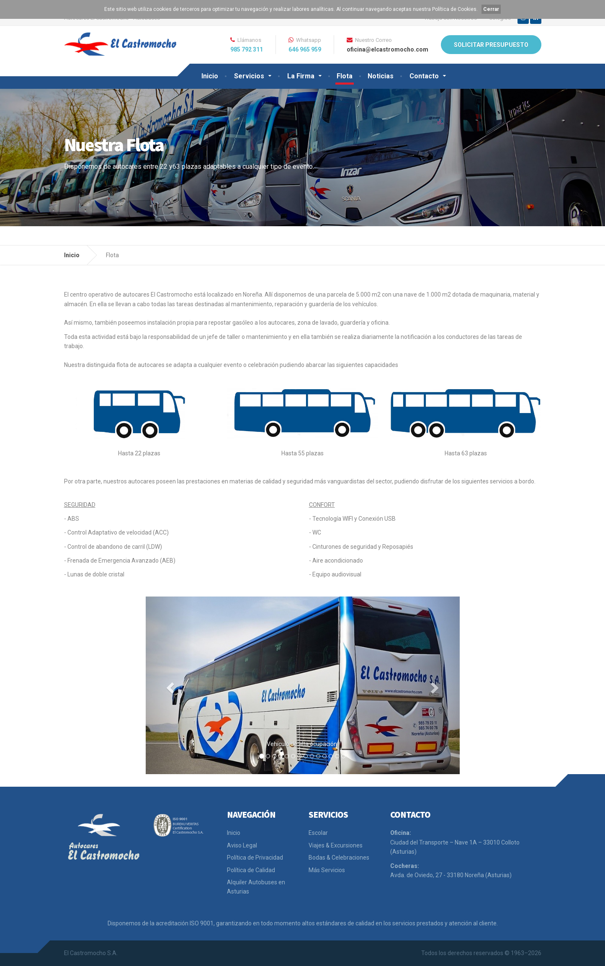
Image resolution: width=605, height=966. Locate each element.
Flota (345, 76)
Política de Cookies (454, 9)
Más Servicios (327, 870)
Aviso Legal (242, 845)
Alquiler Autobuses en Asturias (256, 887)
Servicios (249, 76)
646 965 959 (304, 49)
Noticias (381, 76)
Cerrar (491, 9)
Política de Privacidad (255, 857)
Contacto (424, 76)
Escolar (318, 832)
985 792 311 (246, 49)
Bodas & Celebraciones (339, 857)
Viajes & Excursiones (336, 845)
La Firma (300, 76)
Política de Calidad (251, 870)
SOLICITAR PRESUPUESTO (491, 44)
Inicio (209, 76)
